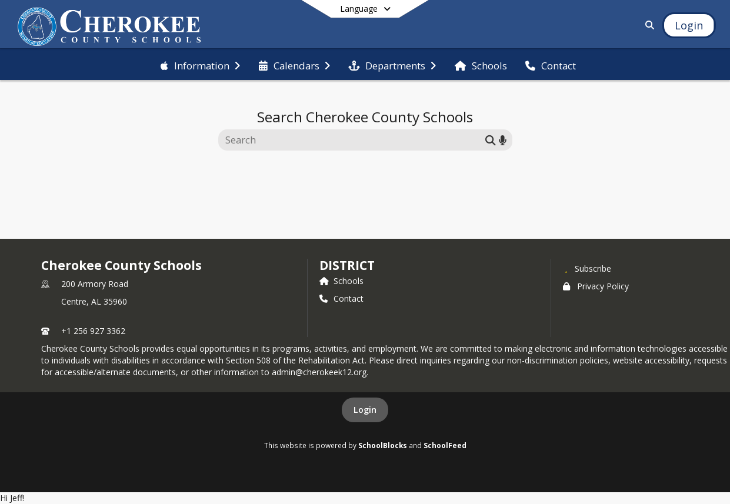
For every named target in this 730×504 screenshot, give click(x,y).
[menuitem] (200, 64)
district (347, 265)
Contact (341, 298)
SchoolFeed (445, 445)
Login (365, 409)
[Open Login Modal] (688, 25)
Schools (341, 280)
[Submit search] (490, 139)
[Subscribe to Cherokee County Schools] (587, 268)
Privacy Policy (596, 286)
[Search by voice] (502, 139)
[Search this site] (353, 140)
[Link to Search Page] (647, 25)
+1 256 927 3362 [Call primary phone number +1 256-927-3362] (93, 330)
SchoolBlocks (382, 445)
